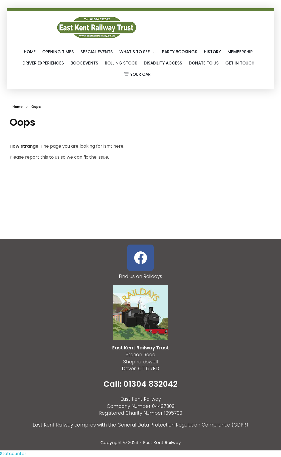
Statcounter (13, 453)
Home (17, 106)
